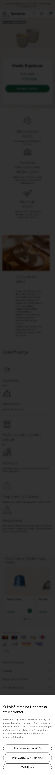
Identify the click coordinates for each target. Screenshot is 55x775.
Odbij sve (27, 767)
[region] (27, 735)
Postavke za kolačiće (27, 748)
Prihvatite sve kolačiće (27, 758)
